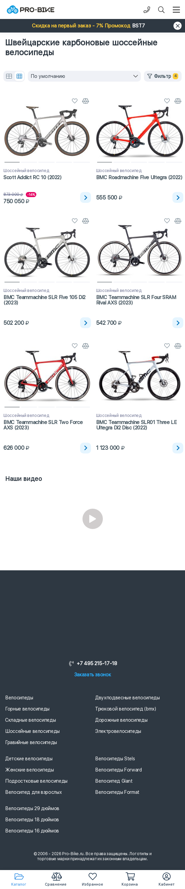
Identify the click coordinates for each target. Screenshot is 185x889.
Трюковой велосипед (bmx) (125, 709)
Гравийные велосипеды (31, 742)
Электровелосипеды (118, 731)
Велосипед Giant (114, 781)
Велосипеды (19, 697)
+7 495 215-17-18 (92, 663)
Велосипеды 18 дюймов (32, 819)
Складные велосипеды (30, 720)
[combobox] (84, 76)
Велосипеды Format (117, 792)
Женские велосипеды (29, 769)
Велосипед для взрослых (33, 792)
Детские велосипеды (29, 758)
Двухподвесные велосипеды (127, 697)
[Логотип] (30, 9)
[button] (92, 26)
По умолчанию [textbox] (48, 76)
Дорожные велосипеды (121, 720)
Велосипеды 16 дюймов (32, 830)
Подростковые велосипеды (36, 781)
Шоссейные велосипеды (32, 731)
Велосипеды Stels (115, 758)
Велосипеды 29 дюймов (32, 808)
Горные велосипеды (27, 709)
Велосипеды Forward (118, 769)
